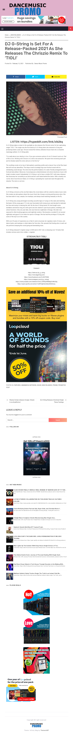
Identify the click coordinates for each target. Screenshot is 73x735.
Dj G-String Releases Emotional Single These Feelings (52, 401)
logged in (17, 415)
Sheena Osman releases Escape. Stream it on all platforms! (21, 401)
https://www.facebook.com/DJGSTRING (36, 277)
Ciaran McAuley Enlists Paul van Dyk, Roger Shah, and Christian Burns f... (37, 508)
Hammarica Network (28, 385)
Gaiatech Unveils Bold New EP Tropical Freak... (29, 527)
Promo (55, 385)
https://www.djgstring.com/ (36, 275)
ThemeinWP (45, 730)
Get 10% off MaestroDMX (36, 441)
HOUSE (39, 385)
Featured (17, 385)
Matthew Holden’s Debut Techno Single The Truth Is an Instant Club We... (37, 573)
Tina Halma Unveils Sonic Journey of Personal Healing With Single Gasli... (37, 555)
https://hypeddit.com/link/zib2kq (42, 141)
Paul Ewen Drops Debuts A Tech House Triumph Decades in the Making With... (39, 564)
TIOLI (43, 236)
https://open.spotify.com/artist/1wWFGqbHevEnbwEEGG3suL (37, 284)
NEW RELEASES (47, 385)
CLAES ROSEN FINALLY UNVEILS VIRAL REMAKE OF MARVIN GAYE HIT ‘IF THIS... (40, 490)
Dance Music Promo (40, 63)
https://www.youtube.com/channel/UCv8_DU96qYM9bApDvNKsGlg (36, 281)
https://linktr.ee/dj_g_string (36, 272)
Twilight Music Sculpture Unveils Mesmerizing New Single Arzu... (35, 518)
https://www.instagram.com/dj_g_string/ (36, 279)
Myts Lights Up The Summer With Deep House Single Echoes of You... (36, 545)
